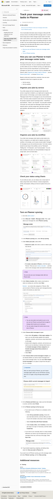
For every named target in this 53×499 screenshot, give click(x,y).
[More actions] (50, 10)
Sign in (49, 1)
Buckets (25, 286)
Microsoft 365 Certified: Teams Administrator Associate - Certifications (33, 477)
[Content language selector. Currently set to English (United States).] (7, 493)
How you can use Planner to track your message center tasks (34, 27)
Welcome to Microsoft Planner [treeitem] (9, 15)
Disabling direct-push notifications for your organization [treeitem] (8, 34)
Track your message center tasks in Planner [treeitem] (10, 39)
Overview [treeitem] (5, 17)
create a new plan (41, 265)
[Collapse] (16, 9)
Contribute (24, 496)
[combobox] (9, 12)
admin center (31, 215)
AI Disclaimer (4, 496)
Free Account (47, 5)
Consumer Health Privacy (39, 496)
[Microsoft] (2, 2)
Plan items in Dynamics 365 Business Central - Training (33, 468)
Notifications (26, 10)
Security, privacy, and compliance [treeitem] (10, 20)
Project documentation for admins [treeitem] (10, 47)
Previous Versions (12, 496)
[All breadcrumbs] (21, 10)
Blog (19, 496)
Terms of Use (4, 498)
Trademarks (11, 498)
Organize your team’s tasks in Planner (37, 72)
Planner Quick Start (25, 74)
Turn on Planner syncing (26, 29)
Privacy (30, 496)
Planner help (40, 74)
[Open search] (46, 2)
